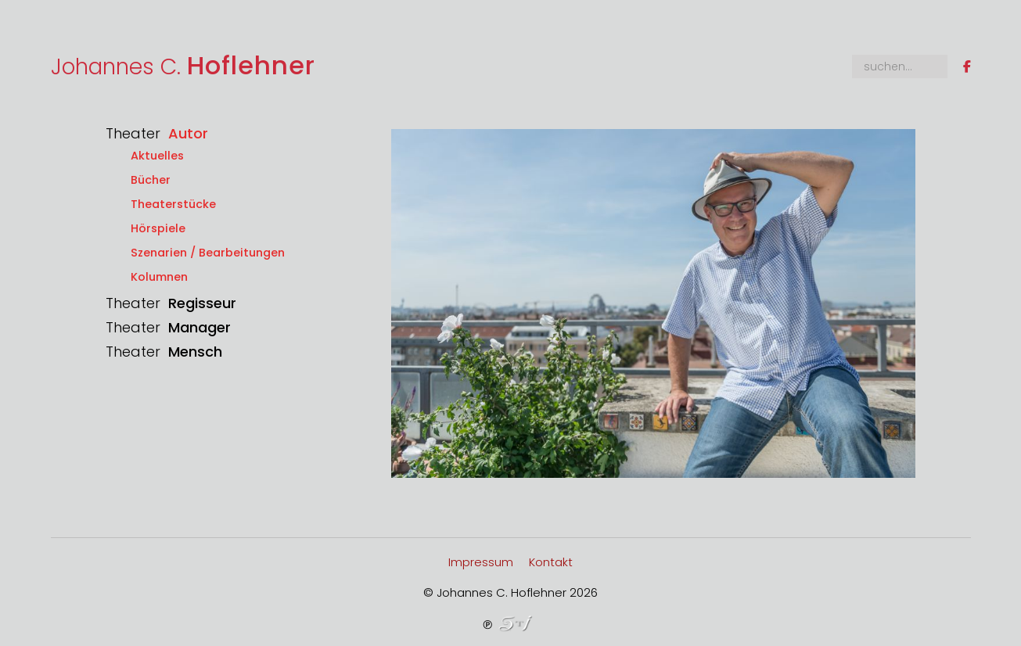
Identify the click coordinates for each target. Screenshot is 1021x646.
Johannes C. (183, 66)
